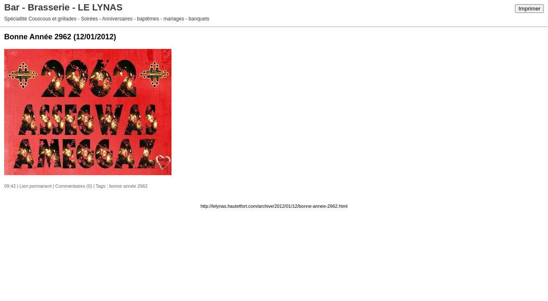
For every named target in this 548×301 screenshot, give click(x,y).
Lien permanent (35, 186)
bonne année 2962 (128, 186)
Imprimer (529, 8)
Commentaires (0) (73, 186)
